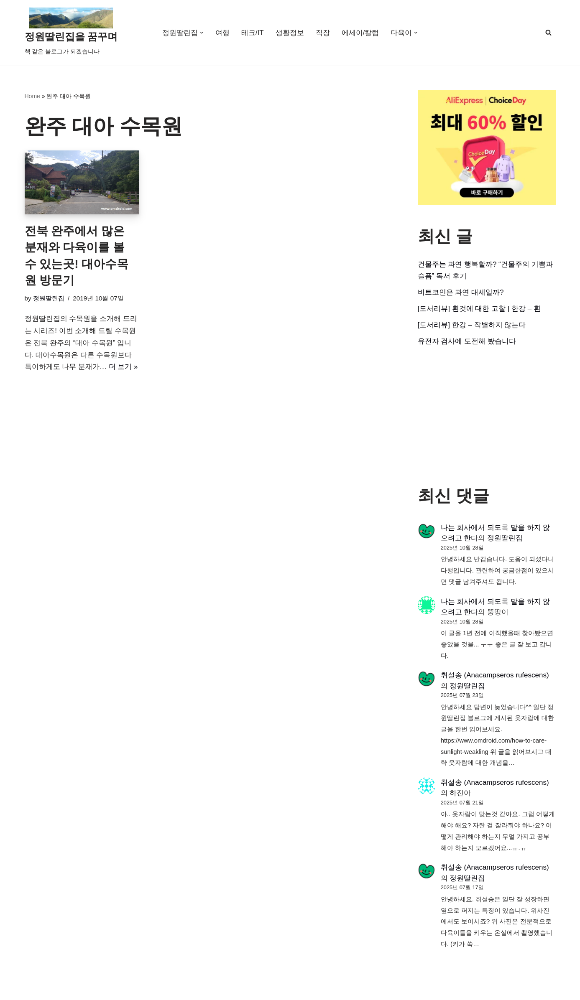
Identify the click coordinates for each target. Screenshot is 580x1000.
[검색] (548, 32)
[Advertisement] (487, 416)
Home (32, 96)
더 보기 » (123, 367)
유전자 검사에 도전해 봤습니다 (467, 341)
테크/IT (252, 33)
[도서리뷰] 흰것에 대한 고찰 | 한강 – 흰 (479, 309)
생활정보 (290, 33)
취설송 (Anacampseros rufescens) (495, 675)
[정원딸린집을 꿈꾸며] (71, 33)
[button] (202, 33)
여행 (222, 33)
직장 (323, 33)
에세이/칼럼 (360, 33)
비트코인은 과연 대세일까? (461, 292)
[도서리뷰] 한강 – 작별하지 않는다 (472, 325)
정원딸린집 (48, 298)
